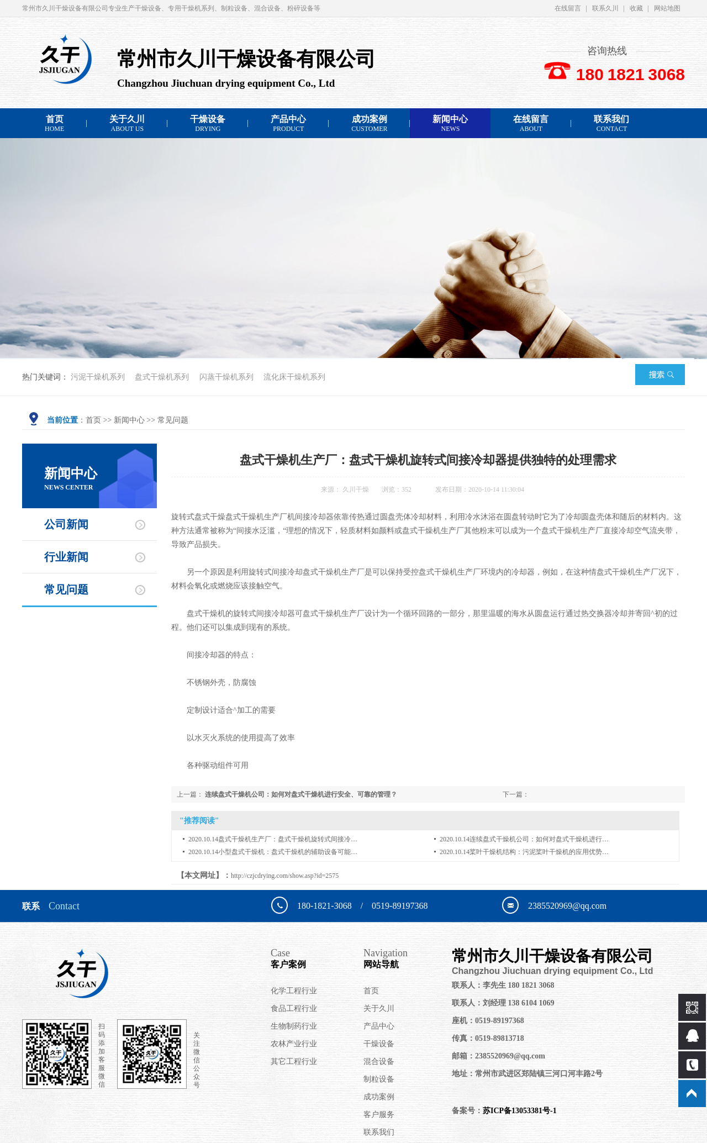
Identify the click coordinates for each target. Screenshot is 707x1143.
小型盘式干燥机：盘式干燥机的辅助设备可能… (287, 852)
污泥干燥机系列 (98, 377)
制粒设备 (378, 1079)
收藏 (636, 8)
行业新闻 (66, 557)
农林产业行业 (294, 1044)
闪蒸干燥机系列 (226, 377)
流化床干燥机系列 (294, 377)
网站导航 (407, 958)
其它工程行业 (294, 1061)
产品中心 (288, 123)
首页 (54, 123)
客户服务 (378, 1114)
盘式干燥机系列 (162, 377)
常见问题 (172, 420)
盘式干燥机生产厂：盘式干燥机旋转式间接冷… (287, 839)
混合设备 (378, 1061)
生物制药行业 (294, 1026)
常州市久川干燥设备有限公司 (563, 962)
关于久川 (127, 123)
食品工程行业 (294, 1008)
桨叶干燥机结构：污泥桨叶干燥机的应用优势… (539, 852)
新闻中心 (450, 123)
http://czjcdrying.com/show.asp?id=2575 (285, 875)
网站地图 (667, 8)
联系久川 (605, 8)
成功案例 (369, 123)
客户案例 (317, 958)
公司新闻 (66, 524)
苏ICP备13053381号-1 (520, 1111)
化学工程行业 (294, 991)
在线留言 (568, 8)
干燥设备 (207, 123)
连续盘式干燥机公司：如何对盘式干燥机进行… (539, 839)
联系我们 (611, 123)
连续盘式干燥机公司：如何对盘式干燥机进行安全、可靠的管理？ (301, 794)
